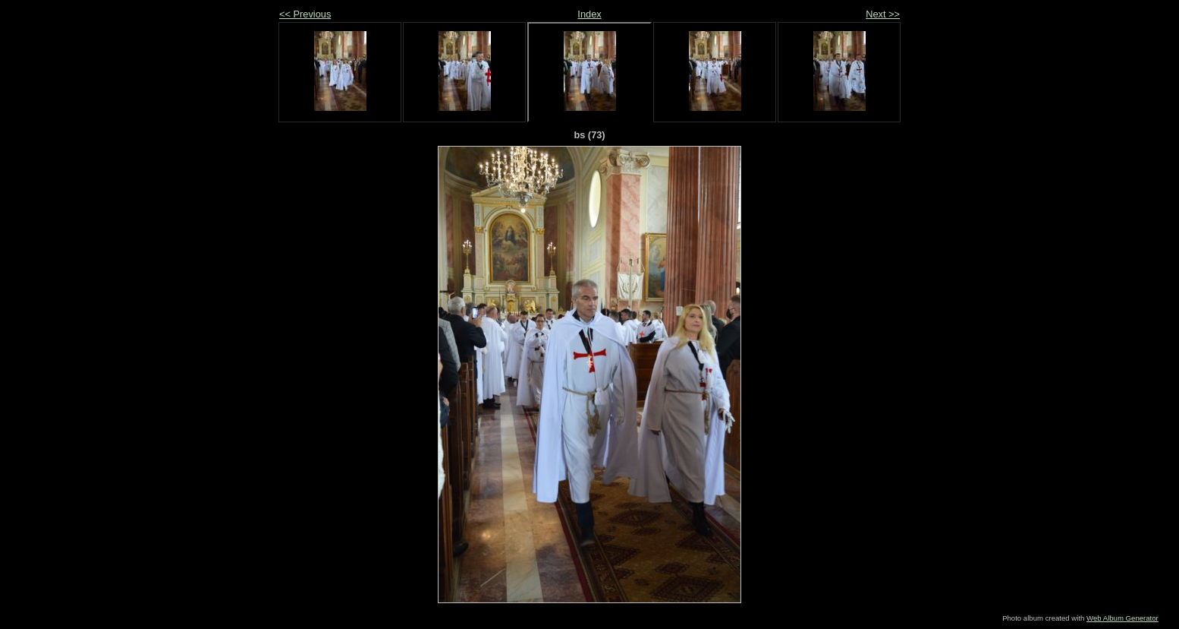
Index (589, 14)
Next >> (883, 14)
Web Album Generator (1122, 618)
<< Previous (305, 14)
